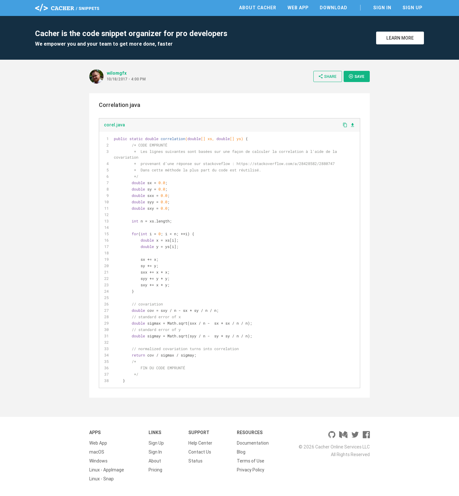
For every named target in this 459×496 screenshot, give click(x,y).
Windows (98, 461)
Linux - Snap (101, 479)
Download (333, 8)
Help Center (200, 443)
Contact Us (199, 452)
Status (195, 461)
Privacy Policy (250, 470)
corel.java (114, 125)
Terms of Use (250, 461)
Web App (298, 8)
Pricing (155, 470)
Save (356, 76)
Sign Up (412, 8)
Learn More (400, 38)
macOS (96, 452)
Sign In (382, 8)
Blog (241, 452)
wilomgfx (117, 73)
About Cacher (257, 8)
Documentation (253, 443)
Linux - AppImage (106, 470)
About (155, 461)
